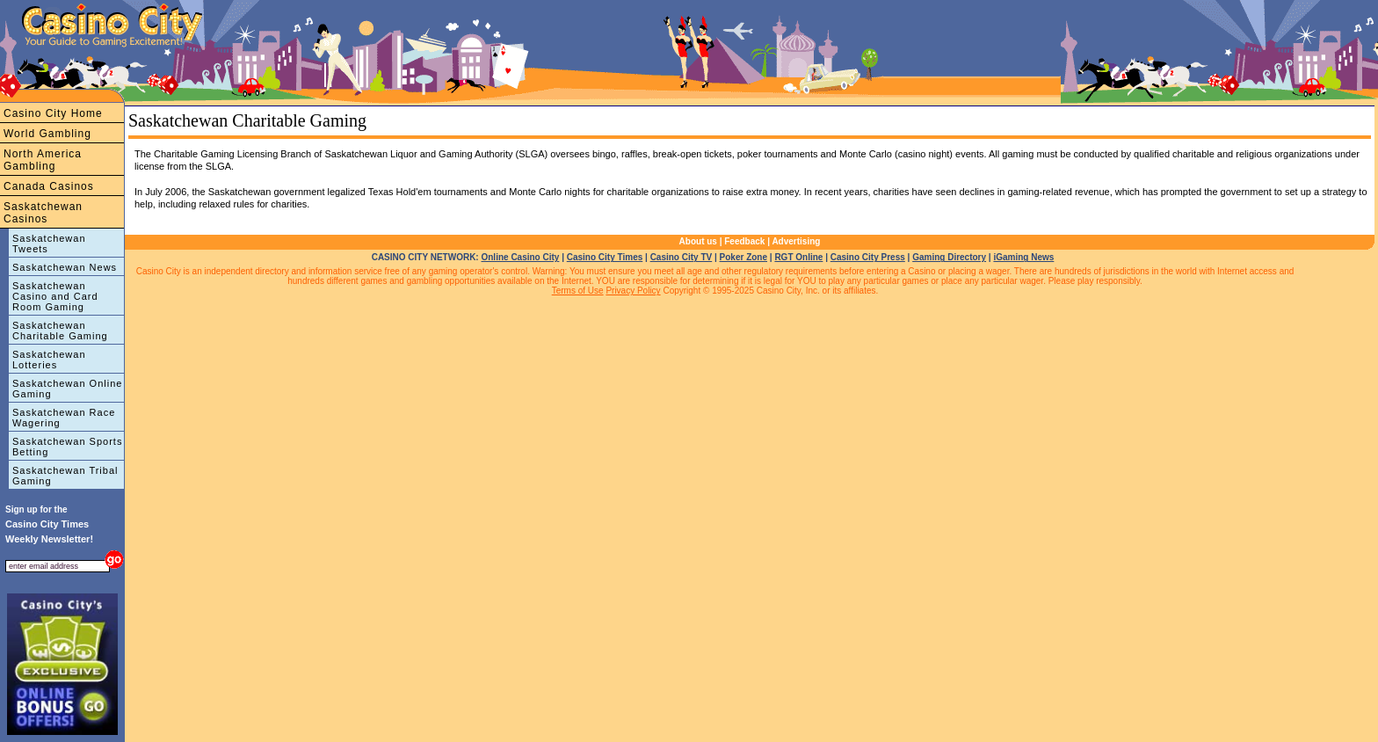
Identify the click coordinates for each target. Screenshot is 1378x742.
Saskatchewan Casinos (43, 212)
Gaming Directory (949, 257)
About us (698, 241)
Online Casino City (520, 257)
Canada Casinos (49, 186)
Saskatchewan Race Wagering (63, 417)
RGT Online (798, 257)
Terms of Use (578, 290)
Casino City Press (867, 257)
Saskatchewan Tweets (49, 243)
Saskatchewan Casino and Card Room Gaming (55, 296)
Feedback (744, 241)
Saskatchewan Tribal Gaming (65, 475)
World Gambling (47, 133)
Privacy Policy (633, 290)
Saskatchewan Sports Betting (67, 446)
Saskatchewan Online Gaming (67, 388)
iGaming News (1023, 257)
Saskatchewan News (64, 267)
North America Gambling (43, 160)
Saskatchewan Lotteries (49, 359)
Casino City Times (605, 257)
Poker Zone (743, 257)
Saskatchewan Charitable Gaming (60, 330)
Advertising (796, 241)
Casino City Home (53, 113)
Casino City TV (681, 257)
